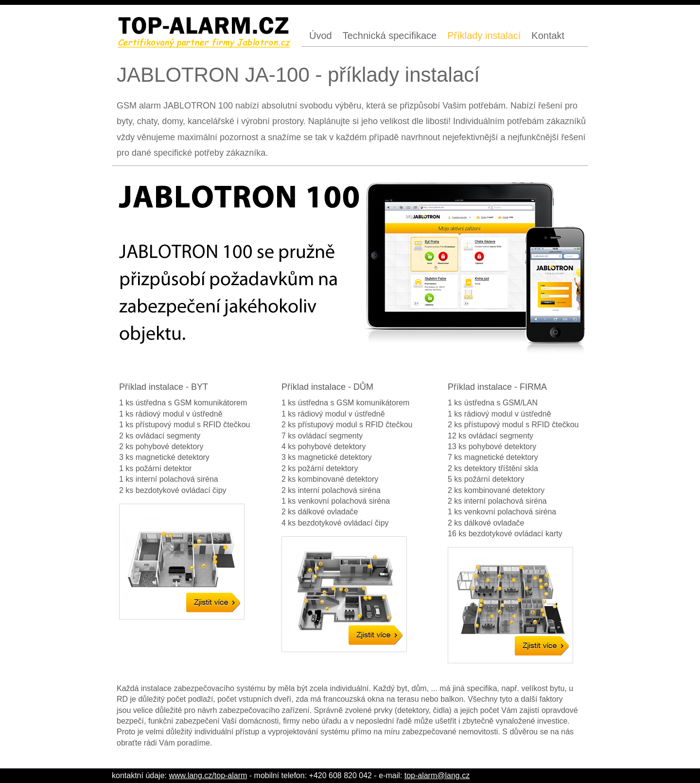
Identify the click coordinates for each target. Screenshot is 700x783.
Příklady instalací (484, 35)
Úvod (320, 35)
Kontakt (547, 35)
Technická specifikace (390, 35)
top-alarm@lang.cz (437, 775)
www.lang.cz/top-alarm (208, 775)
